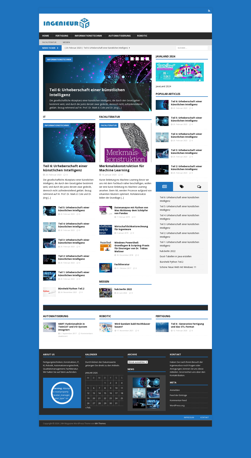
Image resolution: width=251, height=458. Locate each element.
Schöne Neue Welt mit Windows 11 (178, 266)
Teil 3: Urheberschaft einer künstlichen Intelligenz (73, 246)
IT (44, 121)
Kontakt (204, 444)
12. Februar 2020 (180, 358)
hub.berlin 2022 (123, 294)
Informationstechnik (88, 35)
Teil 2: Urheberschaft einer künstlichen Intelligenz (73, 262)
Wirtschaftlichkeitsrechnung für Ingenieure (131, 233)
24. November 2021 (69, 297)
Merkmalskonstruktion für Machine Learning (121, 172)
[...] (120, 107)
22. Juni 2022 (122, 297)
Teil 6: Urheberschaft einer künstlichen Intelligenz (87, 92)
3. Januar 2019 (122, 238)
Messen (66, 42)
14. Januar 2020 (109, 179)
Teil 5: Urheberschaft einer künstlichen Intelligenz (73, 214)
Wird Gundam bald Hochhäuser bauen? (132, 353)
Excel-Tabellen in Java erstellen (175, 256)
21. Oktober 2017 (124, 273)
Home (45, 35)
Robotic (142, 35)
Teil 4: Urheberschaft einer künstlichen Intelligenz (73, 230)
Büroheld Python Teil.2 (71, 293)
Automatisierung (120, 35)
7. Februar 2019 (123, 222)
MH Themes (100, 450)
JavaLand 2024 (163, 86)
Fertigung (62, 35)
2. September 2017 (69, 360)
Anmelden (175, 417)
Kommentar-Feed (178, 427)
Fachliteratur (49, 42)
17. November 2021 (125, 358)
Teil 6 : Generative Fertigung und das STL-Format (187, 353)
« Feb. (88, 434)
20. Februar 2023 (53, 179)
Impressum (189, 444)
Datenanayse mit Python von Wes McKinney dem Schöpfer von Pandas (131, 215)
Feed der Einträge (178, 422)
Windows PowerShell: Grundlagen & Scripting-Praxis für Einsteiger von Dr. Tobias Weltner (131, 252)
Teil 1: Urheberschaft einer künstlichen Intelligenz (73, 278)
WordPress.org (177, 432)
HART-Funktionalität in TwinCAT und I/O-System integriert (72, 354)
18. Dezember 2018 (125, 259)
